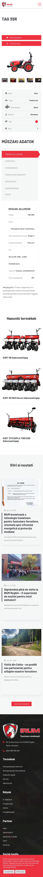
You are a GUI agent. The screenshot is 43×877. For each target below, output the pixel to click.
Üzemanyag (21, 107)
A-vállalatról (7, 799)
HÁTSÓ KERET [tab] (10, 181)
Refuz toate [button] (20, 872)
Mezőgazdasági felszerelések (14, 771)
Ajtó (21, 128)
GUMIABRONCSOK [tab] (12, 188)
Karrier (5, 808)
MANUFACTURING (10, 837)
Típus (21, 100)
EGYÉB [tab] (8, 194)
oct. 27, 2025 (10, 585)
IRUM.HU (6, 845)
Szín (21, 121)
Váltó (21, 93)
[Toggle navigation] (39, 4)
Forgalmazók (8, 804)
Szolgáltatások (8, 812)
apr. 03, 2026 (10, 510)
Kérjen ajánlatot (14, 37)
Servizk (6, 779)
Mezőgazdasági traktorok (12, 766)
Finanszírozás (13, 43)
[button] (21, 704)
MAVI (5, 828)
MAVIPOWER (8, 832)
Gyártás (21, 114)
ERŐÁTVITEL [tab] (10, 161)
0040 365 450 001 (11, 750)
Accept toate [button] (9, 872)
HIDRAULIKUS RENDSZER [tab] (15, 175)
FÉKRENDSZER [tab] (11, 168)
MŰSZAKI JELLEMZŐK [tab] (14, 154)
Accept (18, 863)
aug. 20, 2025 (10, 660)
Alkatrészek (7, 783)
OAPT (5, 841)
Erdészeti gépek (9, 775)
